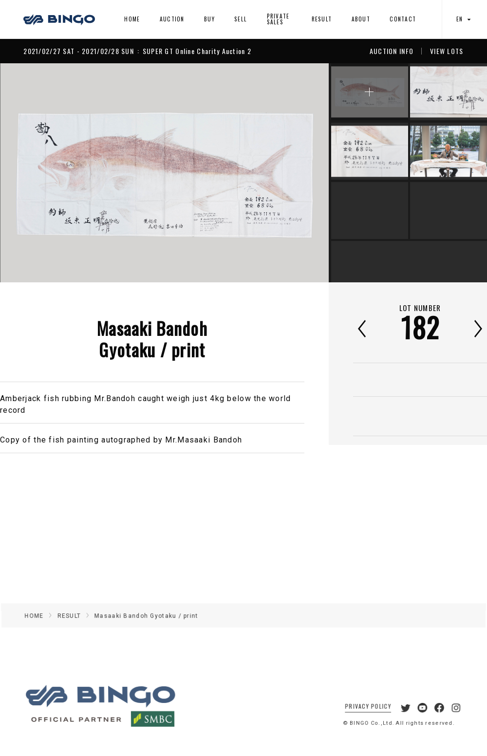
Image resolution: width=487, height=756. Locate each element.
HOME (132, 19)
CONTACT (403, 19)
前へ (362, 328)
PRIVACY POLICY (362, 715)
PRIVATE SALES (278, 18)
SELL (240, 19)
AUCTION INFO (391, 51)
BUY (209, 19)
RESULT (322, 19)
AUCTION (172, 19)
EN (464, 19)
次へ (478, 328)
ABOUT (361, 19)
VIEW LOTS (447, 51)
